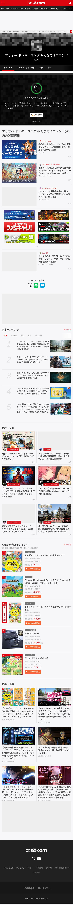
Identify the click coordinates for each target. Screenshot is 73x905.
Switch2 (9, 9)
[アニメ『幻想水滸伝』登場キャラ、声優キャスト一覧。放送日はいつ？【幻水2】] (54, 737)
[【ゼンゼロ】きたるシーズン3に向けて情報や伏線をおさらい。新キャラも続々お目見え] (54, 476)
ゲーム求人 (54, 9)
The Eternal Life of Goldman (51, 165)
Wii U (36, 60)
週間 (22, 335)
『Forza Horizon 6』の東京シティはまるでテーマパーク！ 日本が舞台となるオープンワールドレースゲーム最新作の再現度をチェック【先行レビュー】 (54, 714)
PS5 (21, 9)
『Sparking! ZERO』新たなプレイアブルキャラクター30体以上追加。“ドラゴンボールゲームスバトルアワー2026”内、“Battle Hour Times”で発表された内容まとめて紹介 (33, 408)
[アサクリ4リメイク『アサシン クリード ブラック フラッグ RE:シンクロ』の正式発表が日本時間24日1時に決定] (60, 362)
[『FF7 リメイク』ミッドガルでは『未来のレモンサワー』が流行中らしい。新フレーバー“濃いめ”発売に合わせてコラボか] (60, 393)
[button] (36, 121)
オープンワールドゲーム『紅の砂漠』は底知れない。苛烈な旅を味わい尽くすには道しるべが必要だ (54, 529)
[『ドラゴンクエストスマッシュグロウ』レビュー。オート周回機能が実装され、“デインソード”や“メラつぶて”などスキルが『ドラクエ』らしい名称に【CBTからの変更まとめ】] (18, 776)
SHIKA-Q (47, 450)
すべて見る (67, 330)
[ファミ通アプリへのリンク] (29, 889)
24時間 (14, 335)
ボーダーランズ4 (13, 485)
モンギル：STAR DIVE (49, 188)
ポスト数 (38, 335)
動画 (70, 9)
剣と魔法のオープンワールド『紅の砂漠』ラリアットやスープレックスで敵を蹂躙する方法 (54, 259)
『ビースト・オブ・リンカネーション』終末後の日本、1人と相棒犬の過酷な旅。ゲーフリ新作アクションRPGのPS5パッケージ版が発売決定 (33, 345)
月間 (29, 335)
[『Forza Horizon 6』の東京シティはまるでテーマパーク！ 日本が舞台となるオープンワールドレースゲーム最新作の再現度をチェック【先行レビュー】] (54, 697)
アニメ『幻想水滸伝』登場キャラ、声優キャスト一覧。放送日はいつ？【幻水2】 (54, 751)
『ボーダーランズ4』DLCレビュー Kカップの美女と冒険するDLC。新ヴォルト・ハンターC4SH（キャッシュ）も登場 (18, 493)
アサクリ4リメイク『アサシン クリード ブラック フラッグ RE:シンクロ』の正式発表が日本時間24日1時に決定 (32, 359)
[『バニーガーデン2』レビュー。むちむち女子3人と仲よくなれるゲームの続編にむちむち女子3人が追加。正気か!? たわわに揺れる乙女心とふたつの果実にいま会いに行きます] (54, 776)
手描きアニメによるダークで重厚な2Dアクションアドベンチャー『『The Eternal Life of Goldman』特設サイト (54, 171)
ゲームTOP (8, 68)
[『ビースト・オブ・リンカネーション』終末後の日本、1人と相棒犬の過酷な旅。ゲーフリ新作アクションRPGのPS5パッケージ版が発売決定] (60, 346)
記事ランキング (10, 329)
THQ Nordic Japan (44, 176)
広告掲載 (36, 874)
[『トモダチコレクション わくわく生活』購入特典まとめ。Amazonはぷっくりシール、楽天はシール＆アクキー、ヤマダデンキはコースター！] (18, 697)
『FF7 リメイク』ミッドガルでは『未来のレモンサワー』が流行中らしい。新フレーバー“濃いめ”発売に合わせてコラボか (33, 391)
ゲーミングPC (46, 141)
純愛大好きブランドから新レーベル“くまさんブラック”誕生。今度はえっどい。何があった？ (17, 529)
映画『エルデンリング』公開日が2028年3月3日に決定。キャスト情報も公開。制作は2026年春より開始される (33, 375)
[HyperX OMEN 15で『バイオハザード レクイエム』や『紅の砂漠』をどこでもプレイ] (18, 441)
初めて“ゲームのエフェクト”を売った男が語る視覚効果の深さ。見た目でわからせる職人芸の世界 (54, 456)
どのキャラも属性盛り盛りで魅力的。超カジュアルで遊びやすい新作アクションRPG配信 (54, 194)
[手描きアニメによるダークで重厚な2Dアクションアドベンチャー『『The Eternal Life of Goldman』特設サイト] (19, 173)
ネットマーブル (43, 199)
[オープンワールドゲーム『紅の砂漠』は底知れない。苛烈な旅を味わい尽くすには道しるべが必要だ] (54, 513)
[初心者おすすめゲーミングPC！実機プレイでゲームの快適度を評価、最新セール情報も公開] (19, 149)
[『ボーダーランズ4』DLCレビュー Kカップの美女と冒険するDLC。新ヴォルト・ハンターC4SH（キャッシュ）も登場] (18, 476)
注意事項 (48, 869)
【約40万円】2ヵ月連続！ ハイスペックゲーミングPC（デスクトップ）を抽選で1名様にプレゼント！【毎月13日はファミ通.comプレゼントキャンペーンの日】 (18, 754)
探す (40, 115)
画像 (41, 68)
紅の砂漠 (45, 253)
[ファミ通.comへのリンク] (36, 2)
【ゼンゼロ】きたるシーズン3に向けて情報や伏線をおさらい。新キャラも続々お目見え (54, 491)
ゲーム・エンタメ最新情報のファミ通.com (15, 31)
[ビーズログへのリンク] (44, 889)
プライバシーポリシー (24, 869)
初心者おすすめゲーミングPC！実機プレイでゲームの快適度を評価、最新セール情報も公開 (54, 147)
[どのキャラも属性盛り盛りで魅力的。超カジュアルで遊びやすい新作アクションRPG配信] (19, 196)
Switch (15, 9)
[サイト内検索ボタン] (70, 3)
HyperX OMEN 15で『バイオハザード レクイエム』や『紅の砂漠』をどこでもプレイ (18, 456)
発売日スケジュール (41, 9)
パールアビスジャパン (45, 264)
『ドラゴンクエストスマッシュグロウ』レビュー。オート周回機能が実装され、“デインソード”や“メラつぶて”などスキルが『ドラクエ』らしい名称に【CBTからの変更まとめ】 (18, 793)
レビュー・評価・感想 (26, 68)
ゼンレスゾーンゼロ (51, 485)
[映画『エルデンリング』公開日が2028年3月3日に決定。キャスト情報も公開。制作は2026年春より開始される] (60, 377)
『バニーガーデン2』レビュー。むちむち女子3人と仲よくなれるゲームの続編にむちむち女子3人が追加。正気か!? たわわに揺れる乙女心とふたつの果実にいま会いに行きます (54, 793)
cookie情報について (62, 869)
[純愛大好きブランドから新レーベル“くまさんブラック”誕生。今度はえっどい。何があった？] (18, 513)
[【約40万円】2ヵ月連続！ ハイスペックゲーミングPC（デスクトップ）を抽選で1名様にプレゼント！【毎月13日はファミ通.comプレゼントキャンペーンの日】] (18, 737)
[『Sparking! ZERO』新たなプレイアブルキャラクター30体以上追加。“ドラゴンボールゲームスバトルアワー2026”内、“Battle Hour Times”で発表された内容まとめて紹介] (60, 409)
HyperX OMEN (13, 450)
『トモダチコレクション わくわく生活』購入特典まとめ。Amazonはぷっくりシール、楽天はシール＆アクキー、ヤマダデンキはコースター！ (18, 713)
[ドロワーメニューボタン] (3, 3)
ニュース (64, 9)
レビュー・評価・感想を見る (35, 98)
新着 (2, 9)
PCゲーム (28, 9)
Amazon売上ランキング (15, 545)
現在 (5, 335)
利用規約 (39, 869)
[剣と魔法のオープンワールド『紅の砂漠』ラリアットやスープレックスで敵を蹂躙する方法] (19, 261)
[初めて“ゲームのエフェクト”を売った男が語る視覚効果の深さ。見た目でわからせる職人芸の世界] (54, 441)
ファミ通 (41, 152)
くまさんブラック (14, 522)
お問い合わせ (8, 869)
